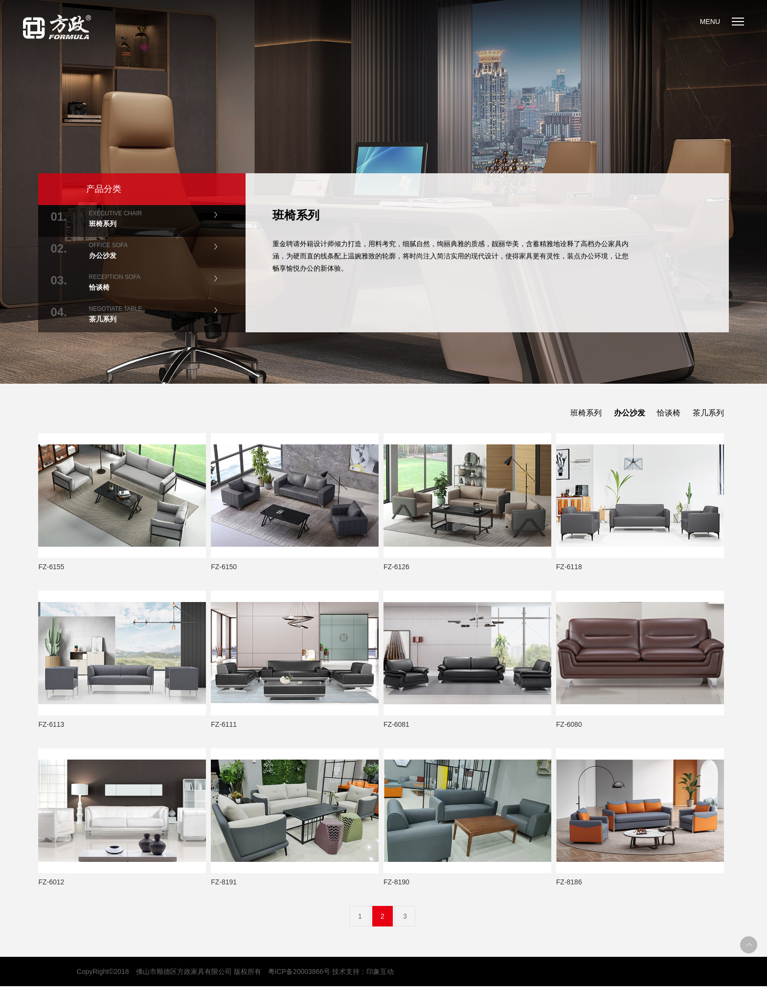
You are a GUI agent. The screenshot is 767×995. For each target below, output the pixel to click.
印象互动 (380, 971)
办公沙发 (629, 413)
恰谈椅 (668, 413)
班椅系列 (586, 413)
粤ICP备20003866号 (299, 971)
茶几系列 (708, 413)
